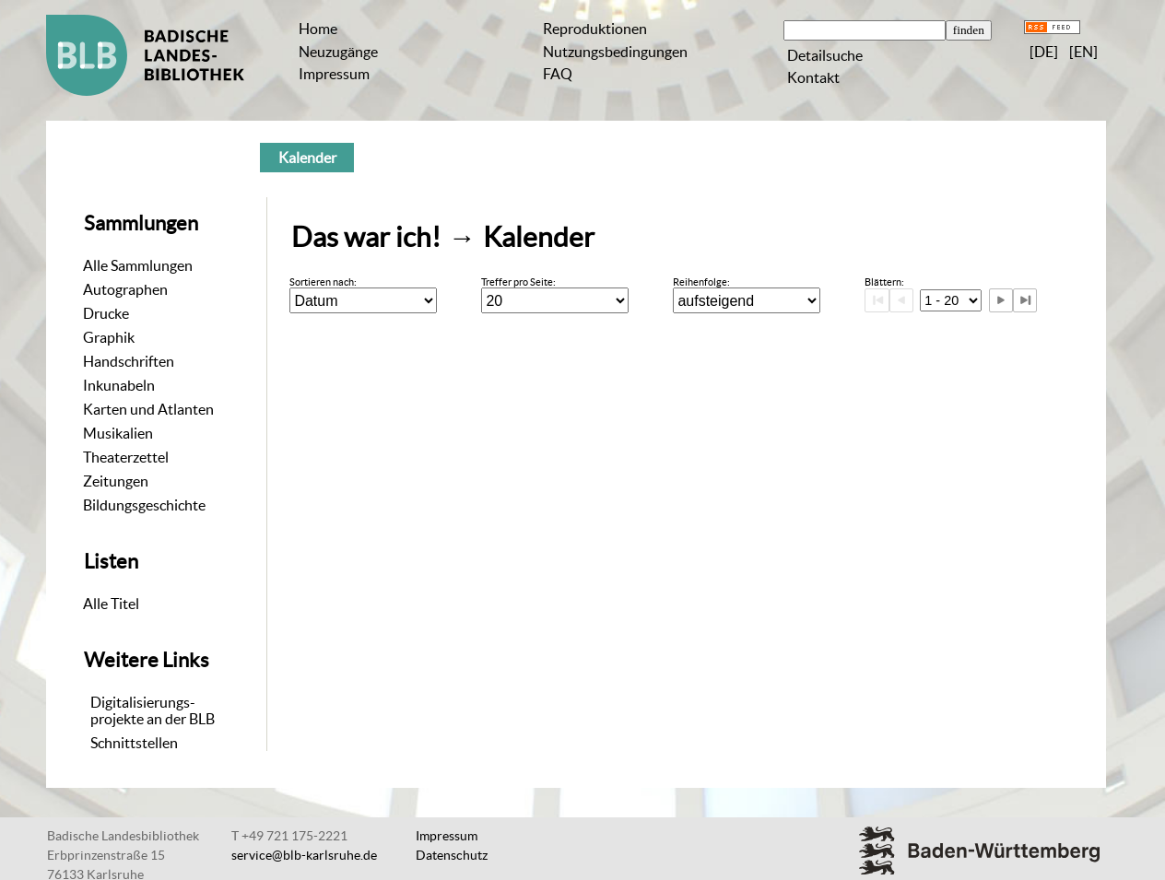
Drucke (106, 313)
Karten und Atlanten (148, 409)
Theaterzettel (126, 457)
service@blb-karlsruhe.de (304, 855)
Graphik (109, 337)
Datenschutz (452, 855)
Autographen (125, 289)
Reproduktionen (595, 28)
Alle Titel (111, 603)
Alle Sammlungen (138, 265)
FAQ (557, 73)
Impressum (334, 73)
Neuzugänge (338, 51)
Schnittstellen (134, 742)
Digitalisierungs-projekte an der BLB (152, 710)
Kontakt (813, 77)
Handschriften (128, 361)
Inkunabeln (119, 385)
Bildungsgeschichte (144, 505)
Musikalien (118, 433)
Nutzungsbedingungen (615, 51)
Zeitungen (115, 481)
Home (318, 28)
